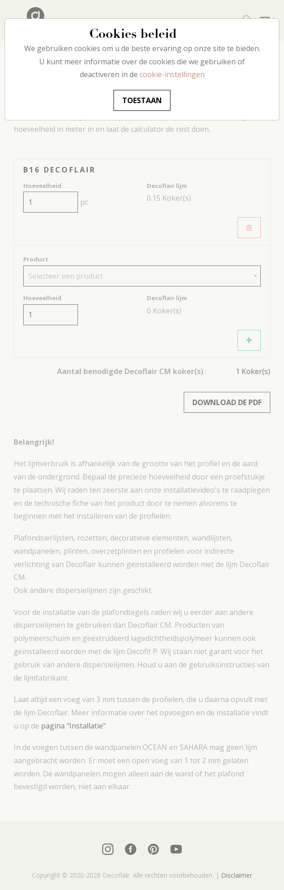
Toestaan (142, 100)
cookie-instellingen (172, 74)
